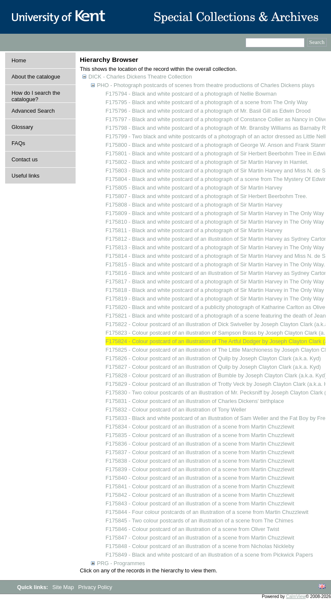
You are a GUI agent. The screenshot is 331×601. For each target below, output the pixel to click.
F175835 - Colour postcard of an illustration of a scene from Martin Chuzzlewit (199, 435)
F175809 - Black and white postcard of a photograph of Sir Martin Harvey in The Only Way (214, 213)
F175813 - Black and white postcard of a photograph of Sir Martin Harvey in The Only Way (214, 247)
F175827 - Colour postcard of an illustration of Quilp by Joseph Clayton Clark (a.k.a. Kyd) (213, 367)
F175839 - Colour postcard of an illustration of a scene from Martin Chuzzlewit (199, 469)
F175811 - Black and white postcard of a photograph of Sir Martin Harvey (193, 230)
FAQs (18, 143)
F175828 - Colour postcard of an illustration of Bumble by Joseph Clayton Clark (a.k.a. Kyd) (216, 375)
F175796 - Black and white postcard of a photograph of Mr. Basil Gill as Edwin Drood (207, 111)
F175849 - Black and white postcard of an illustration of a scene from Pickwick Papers (209, 554)
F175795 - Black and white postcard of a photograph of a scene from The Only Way (206, 102)
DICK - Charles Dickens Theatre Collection (140, 76)
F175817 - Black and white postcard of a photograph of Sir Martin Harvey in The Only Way (214, 281)
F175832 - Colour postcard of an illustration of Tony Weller (175, 409)
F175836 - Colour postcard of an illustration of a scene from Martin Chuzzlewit (199, 444)
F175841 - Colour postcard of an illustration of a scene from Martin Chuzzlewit (199, 486)
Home (19, 60)
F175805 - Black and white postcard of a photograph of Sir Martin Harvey (193, 187)
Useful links (25, 175)
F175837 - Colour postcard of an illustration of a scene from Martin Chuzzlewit (199, 452)
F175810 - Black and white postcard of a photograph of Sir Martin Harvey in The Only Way (214, 222)
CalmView (296, 596)
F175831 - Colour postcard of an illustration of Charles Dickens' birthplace (194, 401)
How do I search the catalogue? (36, 96)
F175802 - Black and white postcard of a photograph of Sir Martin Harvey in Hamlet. (206, 162)
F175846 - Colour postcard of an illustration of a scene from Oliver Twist (192, 529)
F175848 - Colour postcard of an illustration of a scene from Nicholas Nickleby (199, 546)
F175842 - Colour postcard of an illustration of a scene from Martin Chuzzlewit (199, 495)
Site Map (64, 587)
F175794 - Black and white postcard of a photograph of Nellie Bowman (191, 93)
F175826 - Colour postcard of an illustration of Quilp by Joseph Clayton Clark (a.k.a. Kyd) (213, 358)
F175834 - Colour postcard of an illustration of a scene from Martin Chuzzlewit (199, 426)
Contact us (25, 159)
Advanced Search (33, 111)
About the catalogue (36, 76)
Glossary (22, 127)
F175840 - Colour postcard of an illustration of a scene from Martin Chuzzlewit (199, 478)
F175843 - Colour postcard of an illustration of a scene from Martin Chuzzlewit (199, 503)
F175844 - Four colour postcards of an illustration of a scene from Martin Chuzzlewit (206, 512)
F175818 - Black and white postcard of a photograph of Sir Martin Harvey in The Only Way (214, 290)
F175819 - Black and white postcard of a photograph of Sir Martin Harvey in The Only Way (214, 298)
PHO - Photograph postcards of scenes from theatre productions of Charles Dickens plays (205, 85)
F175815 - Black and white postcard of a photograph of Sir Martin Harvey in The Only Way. (215, 264)
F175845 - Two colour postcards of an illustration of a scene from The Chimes (199, 520)
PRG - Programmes (121, 563)
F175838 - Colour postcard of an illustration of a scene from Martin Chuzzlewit (199, 461)
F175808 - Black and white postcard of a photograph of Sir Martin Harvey (193, 204)
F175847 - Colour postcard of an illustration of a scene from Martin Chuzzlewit (199, 537)
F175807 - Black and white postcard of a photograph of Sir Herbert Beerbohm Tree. (206, 196)
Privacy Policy (95, 587)
